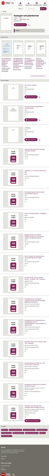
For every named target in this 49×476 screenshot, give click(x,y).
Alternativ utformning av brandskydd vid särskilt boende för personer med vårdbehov (41, 62)
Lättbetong (27, 128)
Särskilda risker (5, 433)
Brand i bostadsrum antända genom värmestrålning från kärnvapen (34, 256)
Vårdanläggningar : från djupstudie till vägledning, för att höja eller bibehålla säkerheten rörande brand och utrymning (18, 63)
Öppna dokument (21, 24)
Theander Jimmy (28, 68)
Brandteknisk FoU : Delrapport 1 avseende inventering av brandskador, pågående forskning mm (34, 300)
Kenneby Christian (17, 69)
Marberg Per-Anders (6, 68)
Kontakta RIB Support (5, 465)
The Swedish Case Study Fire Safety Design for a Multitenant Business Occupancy (6, 62)
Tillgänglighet (4, 456)
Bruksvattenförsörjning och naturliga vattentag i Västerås (34, 150)
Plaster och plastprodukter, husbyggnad (35, 213)
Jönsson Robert (5, 71)
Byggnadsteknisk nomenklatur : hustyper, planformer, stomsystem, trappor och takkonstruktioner (34, 236)
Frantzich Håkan (5, 69)
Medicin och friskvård (31, 433)
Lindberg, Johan (39, 68)
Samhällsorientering (15, 430)
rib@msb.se (3, 469)
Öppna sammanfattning (33, 420)
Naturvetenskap (6, 436)
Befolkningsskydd (17, 433)
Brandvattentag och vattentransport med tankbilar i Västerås (34, 192)
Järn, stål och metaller (30, 85)
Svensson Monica (28, 66)
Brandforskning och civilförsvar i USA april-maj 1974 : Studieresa (34, 363)
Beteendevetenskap (28, 430)
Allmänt (4, 430)
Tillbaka (4, 11)
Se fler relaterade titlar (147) (37, 76)
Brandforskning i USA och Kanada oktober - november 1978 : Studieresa (34, 278)
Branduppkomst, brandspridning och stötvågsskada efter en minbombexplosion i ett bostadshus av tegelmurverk (35, 323)
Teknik (41, 433)
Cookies (2, 458)
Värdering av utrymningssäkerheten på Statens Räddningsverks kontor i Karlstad (29, 61)
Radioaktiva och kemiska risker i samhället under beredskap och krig (34, 406)
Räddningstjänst (41, 430)
